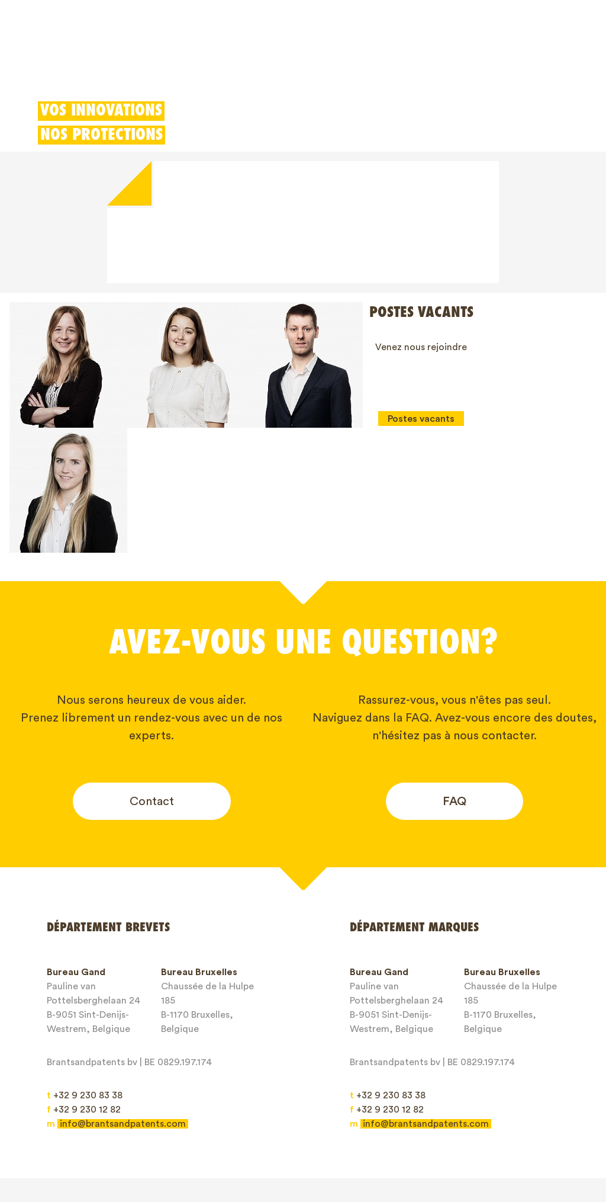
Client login (483, 62)
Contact (152, 676)
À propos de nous (343, 1129)
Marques (154, 62)
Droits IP (261, 1129)
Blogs (419, 1129)
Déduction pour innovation (325, 62)
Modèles (217, 62)
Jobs (467, 1129)
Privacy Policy (229, 1150)
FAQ (454, 676)
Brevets (93, 62)
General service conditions (115, 1150)
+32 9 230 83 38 (85, 970)
